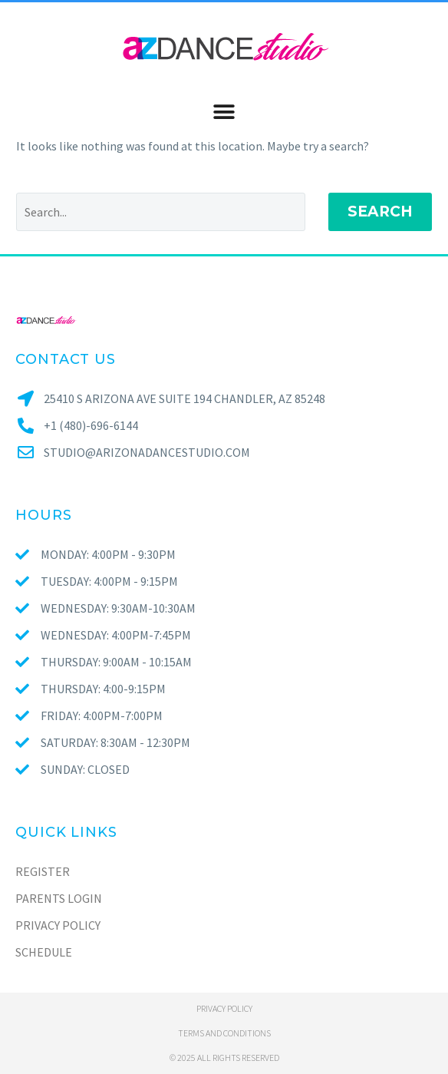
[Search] (160, 212)
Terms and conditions (224, 1033)
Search (380, 211)
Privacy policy (224, 1008)
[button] (224, 111)
